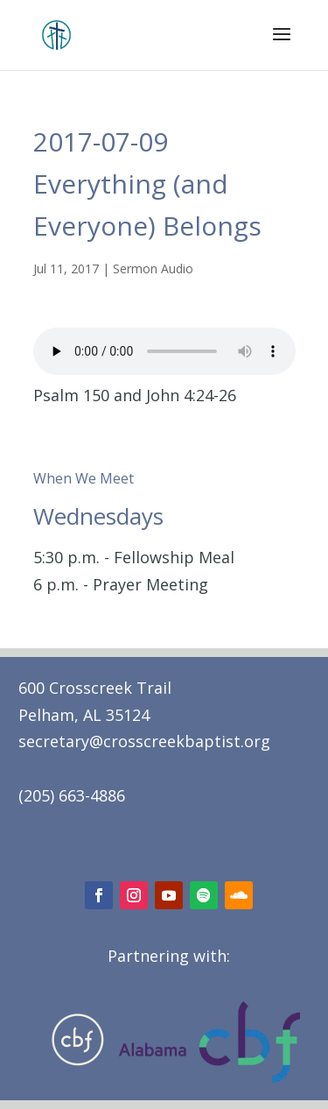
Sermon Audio (153, 268)
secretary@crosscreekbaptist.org (144, 741)
